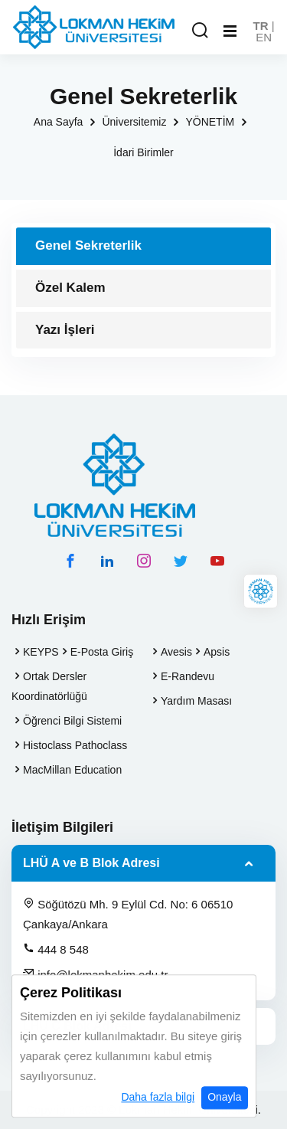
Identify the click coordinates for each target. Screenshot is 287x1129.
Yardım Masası (196, 701)
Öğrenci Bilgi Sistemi (72, 721)
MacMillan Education (72, 770)
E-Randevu (187, 676)
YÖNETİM (209, 122)
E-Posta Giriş (101, 652)
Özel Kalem (70, 287)
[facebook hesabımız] (70, 561)
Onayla (224, 1116)
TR (261, 25)
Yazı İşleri (65, 329)
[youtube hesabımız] (217, 561)
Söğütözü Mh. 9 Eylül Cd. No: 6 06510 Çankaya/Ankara (128, 914)
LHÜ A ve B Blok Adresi (91, 862)
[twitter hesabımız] (181, 561)
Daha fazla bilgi (157, 1116)
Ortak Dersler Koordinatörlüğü (49, 686)
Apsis (217, 652)
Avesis (176, 652)
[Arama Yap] (199, 31)
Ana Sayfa (58, 122)
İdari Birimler (143, 152)
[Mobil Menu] (229, 31)
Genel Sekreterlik (88, 245)
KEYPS (41, 652)
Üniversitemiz (134, 122)
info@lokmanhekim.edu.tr (95, 974)
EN (264, 37)
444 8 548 (56, 949)
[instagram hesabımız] (144, 561)
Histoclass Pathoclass (75, 745)
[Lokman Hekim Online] (260, 591)
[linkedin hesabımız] (107, 561)
